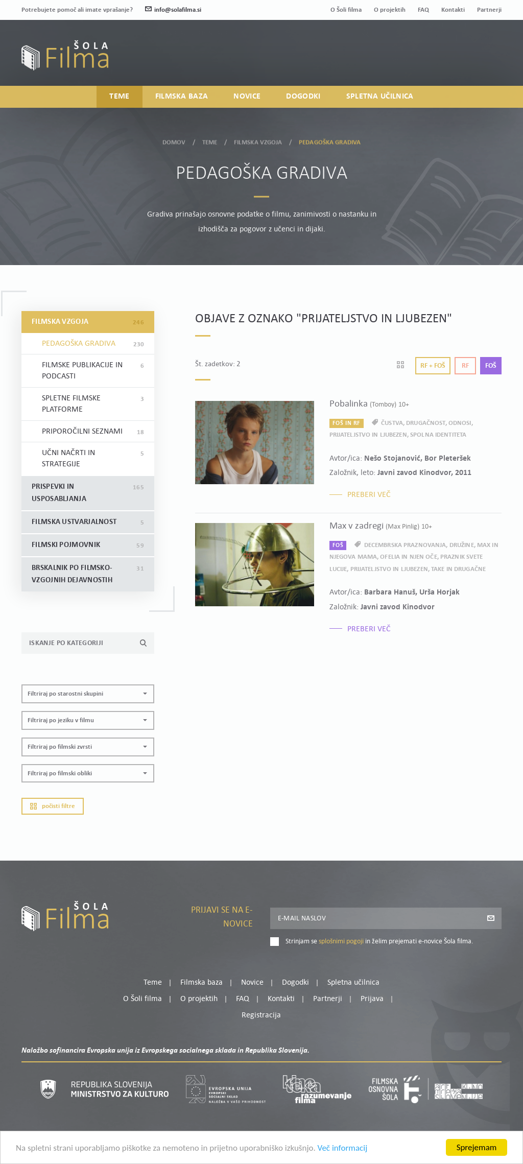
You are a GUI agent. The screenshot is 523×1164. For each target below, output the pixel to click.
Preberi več (369, 495)
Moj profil (448, 48)
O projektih (390, 10)
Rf (465, 366)
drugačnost (425, 423)
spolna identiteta (438, 435)
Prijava (437, 61)
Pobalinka (369, 404)
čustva (392, 423)
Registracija (484, 61)
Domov (174, 140)
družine (461, 545)
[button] (87, 693)
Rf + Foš (432, 366)
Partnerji (489, 10)
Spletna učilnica (380, 96)
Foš (490, 366)
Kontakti (453, 10)
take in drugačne (458, 569)
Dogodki (303, 96)
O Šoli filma (346, 10)
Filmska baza (181, 96)
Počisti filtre (52, 806)
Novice (246, 96)
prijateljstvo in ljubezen (368, 435)
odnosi (459, 423)
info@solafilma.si (173, 10)
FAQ (423, 10)
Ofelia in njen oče (408, 557)
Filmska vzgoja (258, 140)
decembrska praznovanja (405, 545)
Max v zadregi (380, 526)
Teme (119, 96)
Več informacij (343, 1149)
